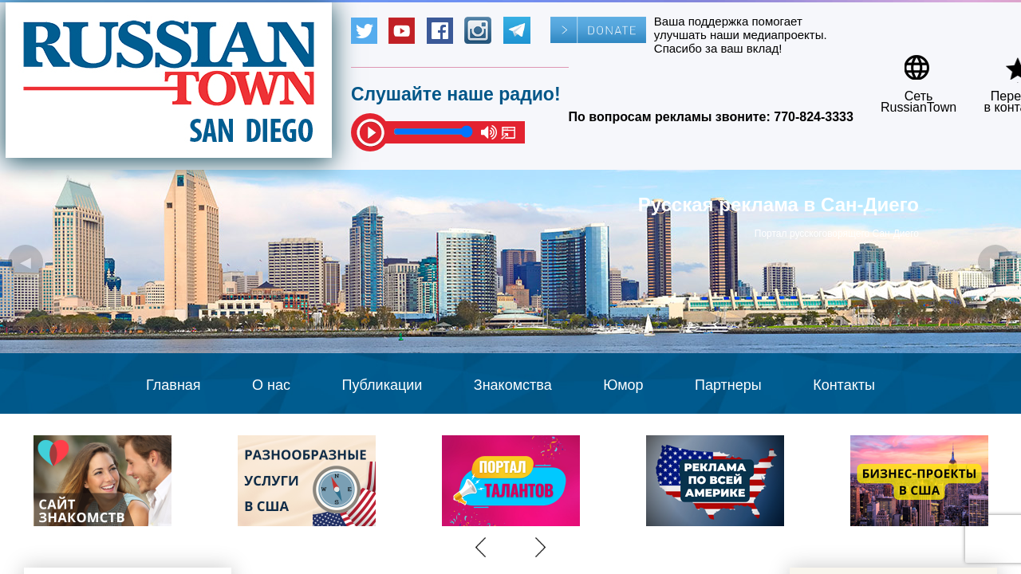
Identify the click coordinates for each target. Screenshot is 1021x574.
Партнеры (728, 385)
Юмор (623, 385)
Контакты (844, 385)
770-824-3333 (813, 117)
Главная (173, 385)
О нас (271, 385)
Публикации (381, 385)
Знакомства (513, 385)
